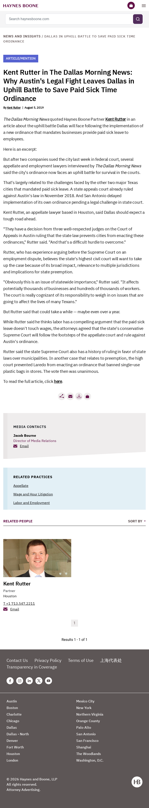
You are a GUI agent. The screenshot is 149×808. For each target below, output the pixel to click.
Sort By (135, 521)
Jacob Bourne (24, 435)
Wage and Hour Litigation (33, 494)
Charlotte (14, 714)
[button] (87, 396)
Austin (12, 701)
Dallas (12, 727)
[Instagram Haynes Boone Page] (19, 680)
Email (24, 446)
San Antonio (86, 734)
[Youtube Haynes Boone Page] (48, 680)
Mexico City (85, 701)
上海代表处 (111, 660)
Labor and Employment (31, 502)
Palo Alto (83, 727)
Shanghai (83, 747)
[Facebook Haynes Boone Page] (10, 680)
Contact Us (17, 660)
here (58, 381)
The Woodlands (88, 753)
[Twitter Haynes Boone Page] (38, 680)
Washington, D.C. (90, 760)
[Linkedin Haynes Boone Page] (29, 680)
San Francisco (87, 740)
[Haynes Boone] (20, 5)
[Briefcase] (131, 5)
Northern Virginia (89, 714)
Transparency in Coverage (32, 667)
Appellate (20, 485)
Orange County (88, 721)
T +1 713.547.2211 (19, 603)
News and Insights (22, 36)
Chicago (13, 721)
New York (84, 707)
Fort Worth (15, 747)
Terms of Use (81, 660)
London (12, 760)
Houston (10, 596)
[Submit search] (138, 19)
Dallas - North (18, 734)
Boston (12, 707)
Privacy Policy (48, 660)
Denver (12, 740)
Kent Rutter (14, 108)
